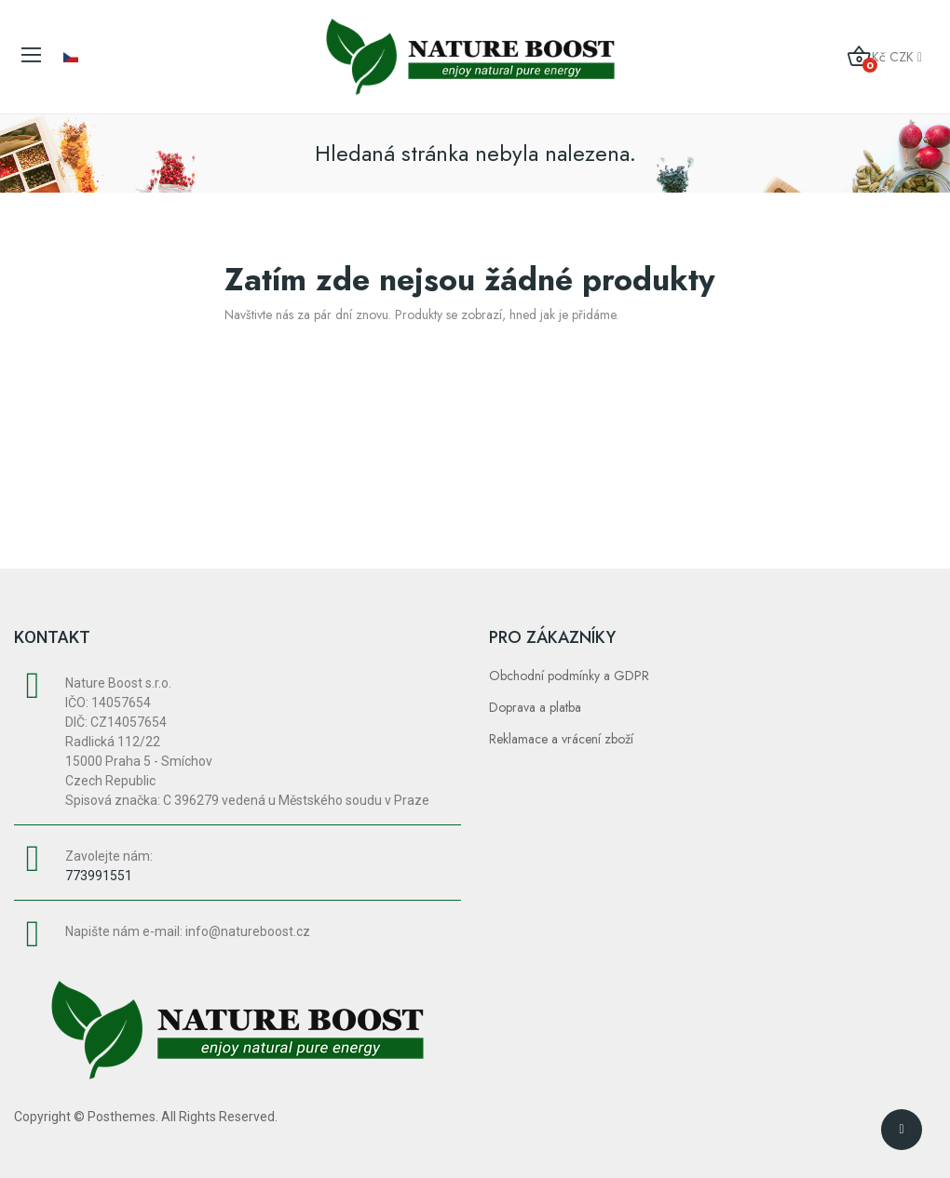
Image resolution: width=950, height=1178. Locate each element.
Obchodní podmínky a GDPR (569, 675)
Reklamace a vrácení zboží (561, 739)
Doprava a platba (535, 707)
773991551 (98, 875)
